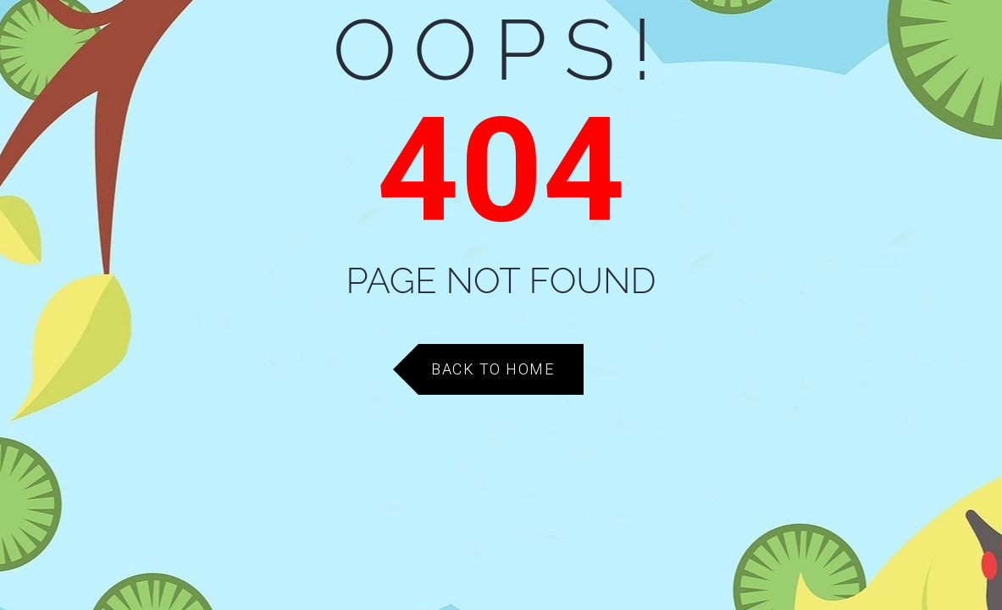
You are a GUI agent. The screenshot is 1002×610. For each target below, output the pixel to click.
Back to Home (492, 369)
